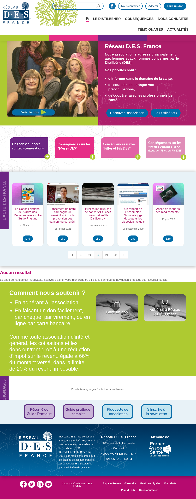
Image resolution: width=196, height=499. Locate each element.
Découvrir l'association (127, 113)
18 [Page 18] (81, 255)
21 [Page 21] (106, 255)
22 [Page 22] (115, 255)
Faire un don (175, 6)
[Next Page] (124, 255)
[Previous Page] (72, 255)
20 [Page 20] (98, 255)
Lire (27, 238)
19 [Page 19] (89, 255)
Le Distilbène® (166, 113)
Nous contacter (130, 6)
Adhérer (153, 6)
